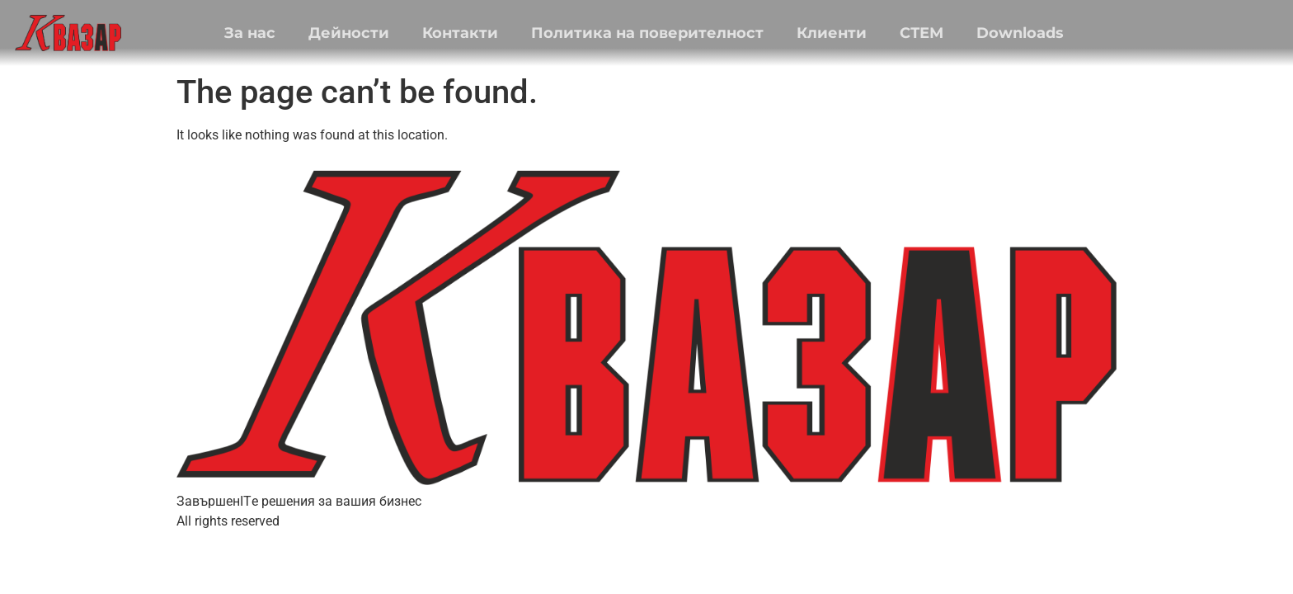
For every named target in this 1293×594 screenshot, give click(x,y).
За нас (249, 33)
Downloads (1020, 33)
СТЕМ (921, 33)
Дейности (348, 33)
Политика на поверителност (647, 33)
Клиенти (832, 33)
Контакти (460, 33)
